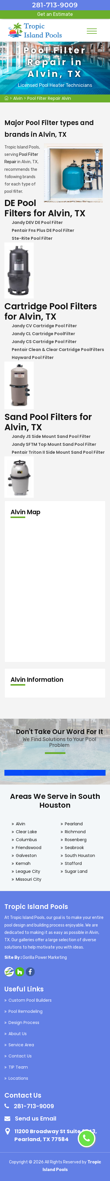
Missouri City (28, 879)
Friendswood (28, 848)
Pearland (74, 824)
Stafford (73, 863)
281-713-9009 (55, 5)
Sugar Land (76, 871)
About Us (18, 1034)
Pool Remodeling (26, 1011)
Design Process (24, 1022)
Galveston (26, 855)
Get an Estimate (55, 14)
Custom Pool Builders (30, 1000)
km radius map (55, 590)
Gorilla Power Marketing (45, 957)
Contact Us (20, 1056)
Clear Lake (26, 832)
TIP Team (18, 1067)
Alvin (18, 98)
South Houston (80, 855)
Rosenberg (76, 840)
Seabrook (74, 848)
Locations (18, 1078)
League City (28, 871)
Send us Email (35, 1118)
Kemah (23, 863)
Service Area (21, 1045)
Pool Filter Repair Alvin (49, 98)
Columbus (26, 840)
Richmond (75, 832)
